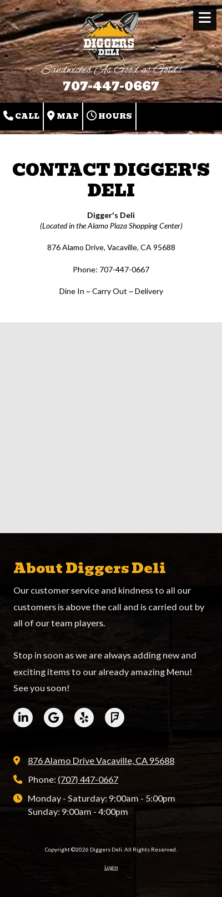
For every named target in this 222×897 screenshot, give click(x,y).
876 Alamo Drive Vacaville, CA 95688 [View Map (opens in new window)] (101, 760)
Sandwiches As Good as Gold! (111, 70)
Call (21, 116)
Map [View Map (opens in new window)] (63, 116)
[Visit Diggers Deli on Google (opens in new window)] (53, 717)
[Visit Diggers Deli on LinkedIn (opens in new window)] (23, 717)
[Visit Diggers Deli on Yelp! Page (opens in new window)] (84, 717)
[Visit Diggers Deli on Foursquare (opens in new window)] (114, 717)
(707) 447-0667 (88, 779)
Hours (109, 116)
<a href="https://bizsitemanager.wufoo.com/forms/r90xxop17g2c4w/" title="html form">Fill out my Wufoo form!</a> (111, 426)
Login (111, 867)
